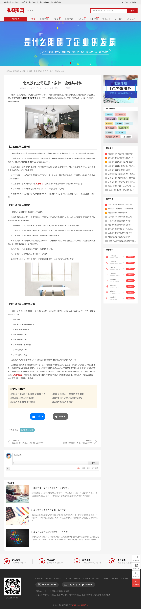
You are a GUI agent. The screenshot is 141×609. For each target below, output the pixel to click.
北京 (31, 11)
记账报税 (109, 132)
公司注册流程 (110, 128)
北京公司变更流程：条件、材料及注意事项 (78, 443)
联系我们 (133, 2)
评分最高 (95, 468)
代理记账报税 (126, 137)
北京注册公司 (120, 132)
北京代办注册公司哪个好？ (63, 402)
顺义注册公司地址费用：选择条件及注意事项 (28, 443)
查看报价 (130, 257)
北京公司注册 (17, 375)
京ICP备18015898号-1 (80, 605)
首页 (33, 19)
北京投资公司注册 (27, 430)
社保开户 (86, 578)
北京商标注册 (110, 119)
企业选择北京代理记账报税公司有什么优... (123, 233)
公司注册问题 (26, 71)
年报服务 (113, 291)
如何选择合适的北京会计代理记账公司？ (122, 229)
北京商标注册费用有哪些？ (117, 213)
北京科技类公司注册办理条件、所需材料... (50, 488)
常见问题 (106, 19)
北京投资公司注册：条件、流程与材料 (49, 71)
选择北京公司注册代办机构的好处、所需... (123, 186)
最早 (84, 468)
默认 (79, 468)
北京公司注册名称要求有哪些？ (23, 402)
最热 (89, 468)
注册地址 (39, 184)
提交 (93, 463)
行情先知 (105, 578)
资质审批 (113, 297)
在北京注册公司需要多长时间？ (119, 237)
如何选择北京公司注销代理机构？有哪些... (123, 158)
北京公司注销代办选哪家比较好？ (120, 170)
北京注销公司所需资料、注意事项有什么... (123, 154)
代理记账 (81, 19)
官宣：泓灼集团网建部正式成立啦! (120, 205)
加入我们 (125, 2)
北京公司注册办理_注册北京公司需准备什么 (27, 394)
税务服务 (113, 285)
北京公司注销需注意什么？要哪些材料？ (122, 162)
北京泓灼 (7, 71)
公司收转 (113, 273)
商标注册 (94, 19)
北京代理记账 (123, 119)
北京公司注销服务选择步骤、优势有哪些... (123, 166)
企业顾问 (119, 19)
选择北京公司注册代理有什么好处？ (120, 217)
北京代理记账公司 (112, 137)
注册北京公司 (123, 128)
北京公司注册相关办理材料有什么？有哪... (124, 190)
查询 (133, 11)
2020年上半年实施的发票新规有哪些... (122, 241)
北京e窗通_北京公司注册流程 (22, 398)
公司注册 (44, 19)
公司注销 (69, 19)
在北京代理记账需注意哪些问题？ (120, 221)
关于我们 (95, 578)
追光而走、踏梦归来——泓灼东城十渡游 (122, 209)
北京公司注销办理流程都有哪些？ (120, 225)
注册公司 (128, 123)
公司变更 (56, 19)
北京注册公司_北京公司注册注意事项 (67, 398)
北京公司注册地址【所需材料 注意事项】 (68, 394)
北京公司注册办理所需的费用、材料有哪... (50, 532)
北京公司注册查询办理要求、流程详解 (48, 510)
